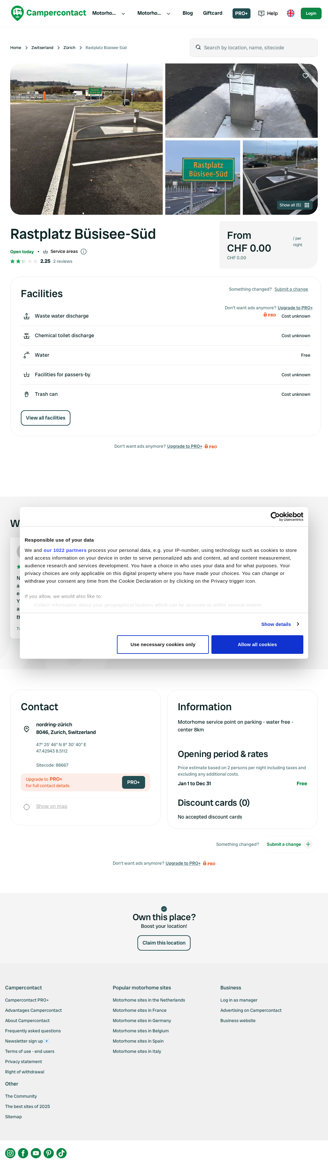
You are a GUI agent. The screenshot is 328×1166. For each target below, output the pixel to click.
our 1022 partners (65, 550)
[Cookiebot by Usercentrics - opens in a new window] (275, 516)
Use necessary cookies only (163, 644)
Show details (276, 624)
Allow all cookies (257, 644)
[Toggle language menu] (290, 13)
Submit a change (291, 289)
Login (311, 13)
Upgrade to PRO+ (184, 446)
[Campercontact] (48, 13)
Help (268, 13)
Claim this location (164, 942)
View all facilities (45, 417)
